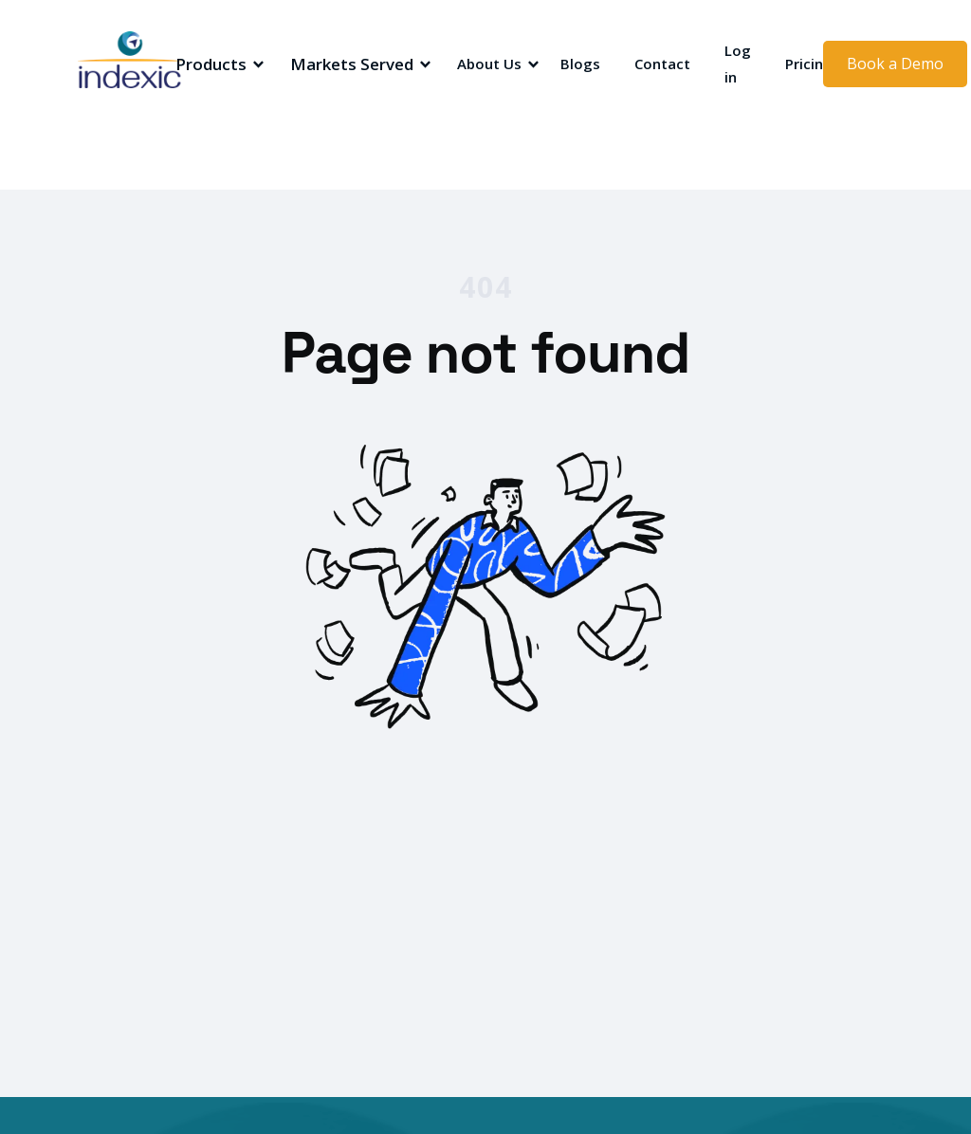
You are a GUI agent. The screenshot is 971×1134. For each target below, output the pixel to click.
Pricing (809, 63)
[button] (216, 64)
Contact (662, 63)
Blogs (580, 63)
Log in (737, 63)
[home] (144, 64)
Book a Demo (895, 63)
